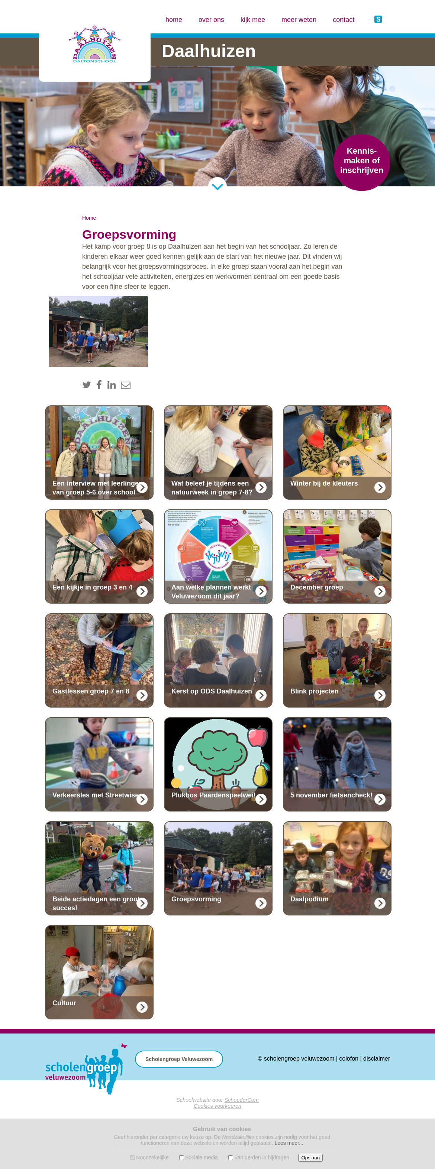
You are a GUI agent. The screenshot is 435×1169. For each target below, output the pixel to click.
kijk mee (253, 19)
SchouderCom (242, 1100)
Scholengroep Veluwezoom (179, 1059)
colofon (348, 1058)
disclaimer (376, 1058)
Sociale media (201, 1157)
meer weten (298, 19)
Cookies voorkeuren (217, 1106)
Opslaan (310, 1157)
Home (89, 218)
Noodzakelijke (152, 1157)
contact (343, 19)
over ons (211, 19)
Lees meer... (288, 1143)
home (173, 19)
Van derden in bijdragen (261, 1157)
